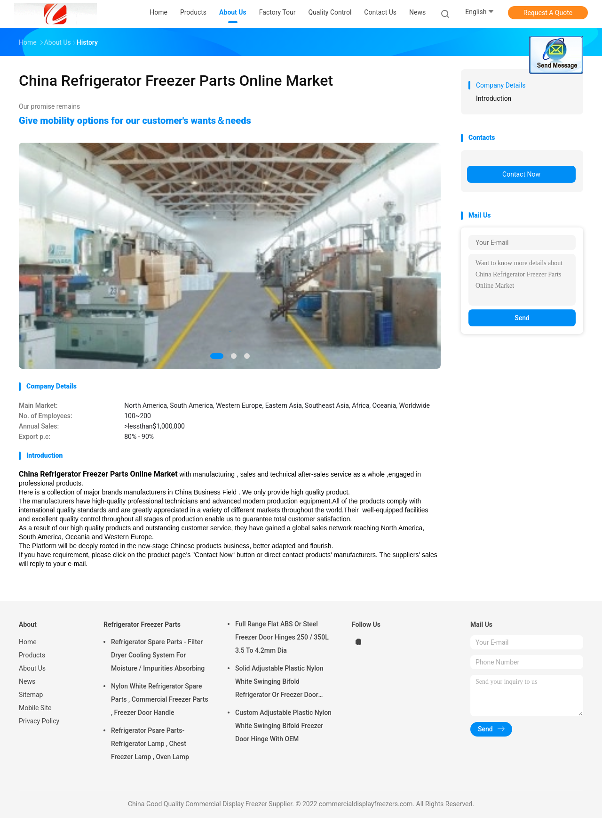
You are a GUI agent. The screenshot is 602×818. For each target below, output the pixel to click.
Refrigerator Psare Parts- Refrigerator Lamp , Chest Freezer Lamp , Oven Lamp (150, 744)
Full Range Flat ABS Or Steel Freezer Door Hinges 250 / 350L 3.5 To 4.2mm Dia (282, 637)
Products (32, 655)
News (27, 681)
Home (28, 642)
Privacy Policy (39, 721)
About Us (32, 668)
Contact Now (521, 174)
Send (522, 318)
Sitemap (31, 694)
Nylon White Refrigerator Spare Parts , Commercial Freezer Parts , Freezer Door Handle (159, 699)
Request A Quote (547, 12)
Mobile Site (35, 708)
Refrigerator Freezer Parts (142, 624)
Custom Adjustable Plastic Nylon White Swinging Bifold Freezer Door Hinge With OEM (283, 726)
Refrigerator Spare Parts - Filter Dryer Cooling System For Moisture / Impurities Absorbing (158, 655)
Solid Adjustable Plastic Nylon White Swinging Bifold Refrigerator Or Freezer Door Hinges (279, 682)
